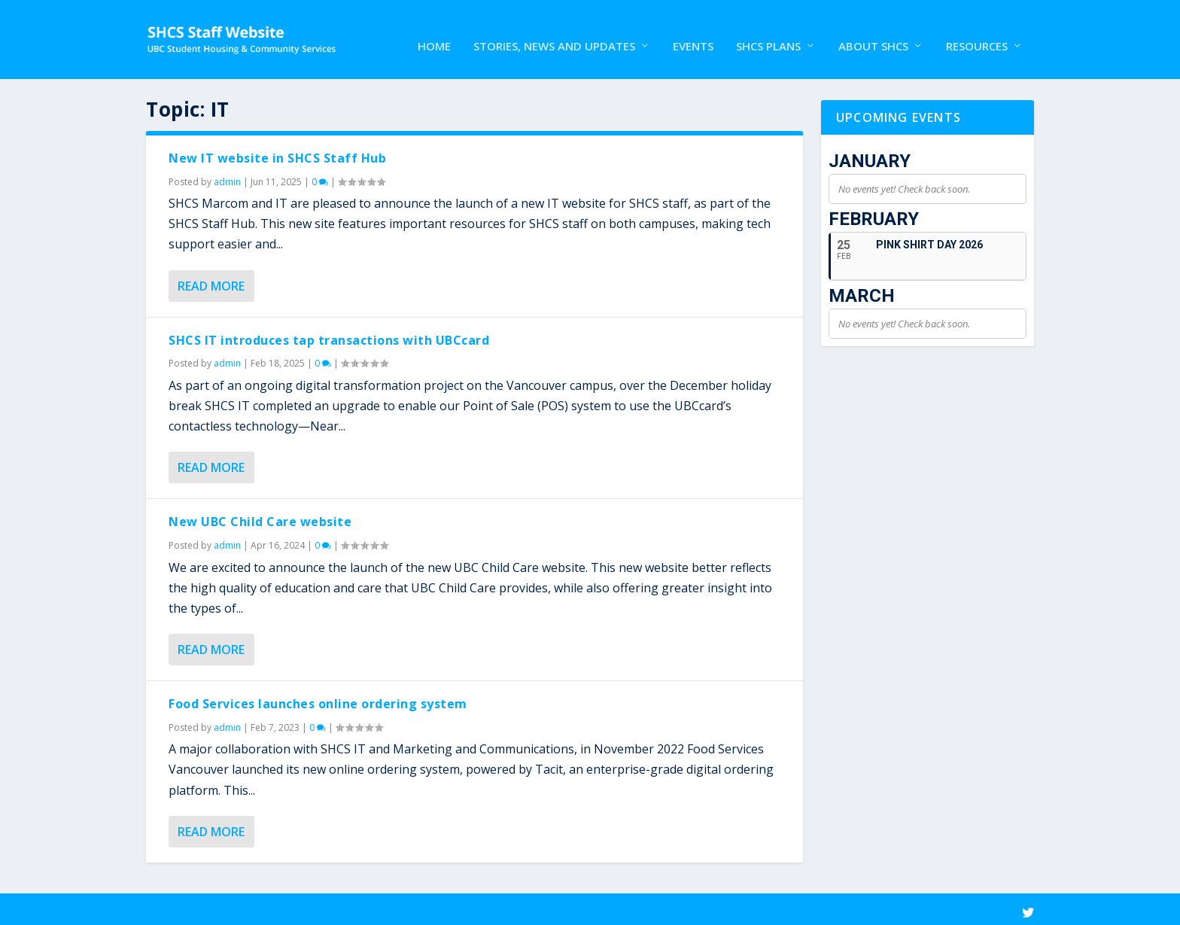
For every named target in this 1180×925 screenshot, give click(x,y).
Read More (211, 282)
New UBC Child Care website (260, 518)
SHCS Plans (768, 33)
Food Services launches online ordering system (318, 700)
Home (434, 33)
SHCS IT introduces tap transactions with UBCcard (329, 336)
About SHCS (873, 33)
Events (693, 33)
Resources (977, 33)
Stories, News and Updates (554, 33)
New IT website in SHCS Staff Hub (277, 154)
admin (227, 178)
